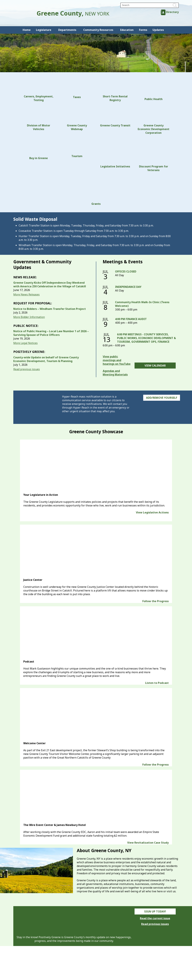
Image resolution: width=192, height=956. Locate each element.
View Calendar (155, 365)
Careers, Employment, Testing (38, 90)
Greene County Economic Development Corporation (153, 120)
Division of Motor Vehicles (38, 118)
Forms (143, 30)
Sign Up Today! (155, 911)
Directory (172, 12)
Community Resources (98, 30)
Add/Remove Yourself (161, 398)
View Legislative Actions (152, 512)
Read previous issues (26, 369)
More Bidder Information (29, 317)
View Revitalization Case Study (148, 842)
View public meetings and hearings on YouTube (117, 360)
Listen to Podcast (157, 683)
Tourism (77, 148)
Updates (158, 30)
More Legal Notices (25, 343)
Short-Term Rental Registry (115, 90)
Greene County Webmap (77, 118)
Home (27, 30)
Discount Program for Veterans (153, 155)
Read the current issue (155, 918)
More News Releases (26, 294)
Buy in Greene (38, 149)
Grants (96, 190)
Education (127, 30)
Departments (67, 30)
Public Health (154, 90)
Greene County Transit (115, 116)
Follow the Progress (155, 601)
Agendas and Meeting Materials (115, 372)
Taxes (77, 89)
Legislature (43, 30)
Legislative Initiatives (115, 153)
